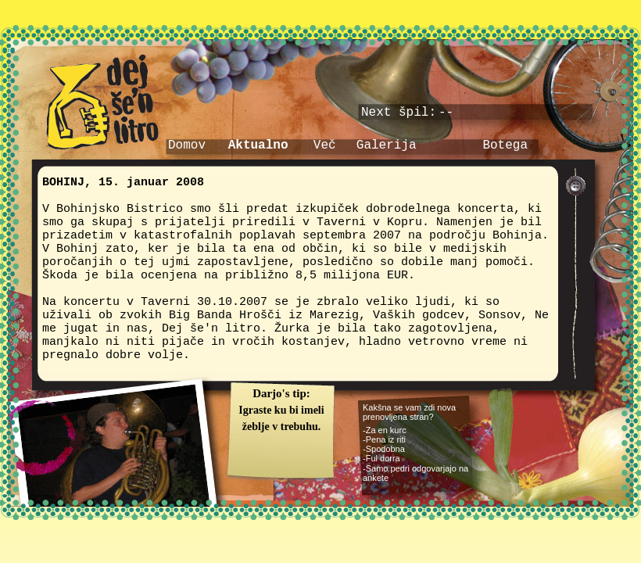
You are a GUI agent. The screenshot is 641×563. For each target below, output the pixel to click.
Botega (505, 145)
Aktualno (258, 145)
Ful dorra (383, 458)
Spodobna (385, 449)
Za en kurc (386, 430)
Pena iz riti (386, 439)
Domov (187, 145)
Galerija (386, 145)
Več (324, 145)
